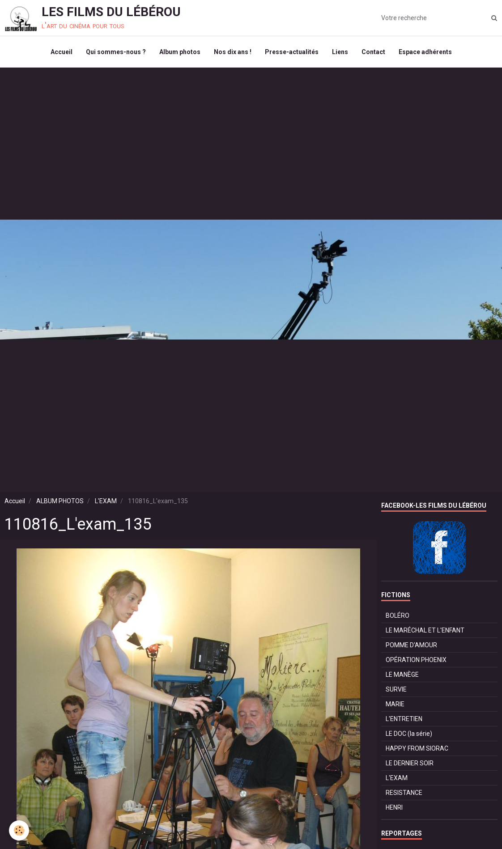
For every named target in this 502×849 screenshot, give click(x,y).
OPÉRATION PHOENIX (416, 659)
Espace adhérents (425, 51)
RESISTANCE (404, 792)
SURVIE (396, 689)
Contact (373, 51)
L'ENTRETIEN (404, 718)
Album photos (179, 51)
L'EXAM (106, 501)
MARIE (395, 704)
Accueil (61, 51)
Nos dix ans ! (232, 51)
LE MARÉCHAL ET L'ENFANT (425, 630)
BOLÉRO (397, 615)
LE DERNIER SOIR (410, 763)
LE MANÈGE (402, 674)
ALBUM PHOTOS (60, 501)
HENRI (394, 807)
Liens (340, 51)
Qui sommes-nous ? (116, 51)
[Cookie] (19, 830)
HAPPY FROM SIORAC (417, 748)
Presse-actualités (292, 51)
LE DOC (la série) (409, 733)
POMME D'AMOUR (411, 645)
